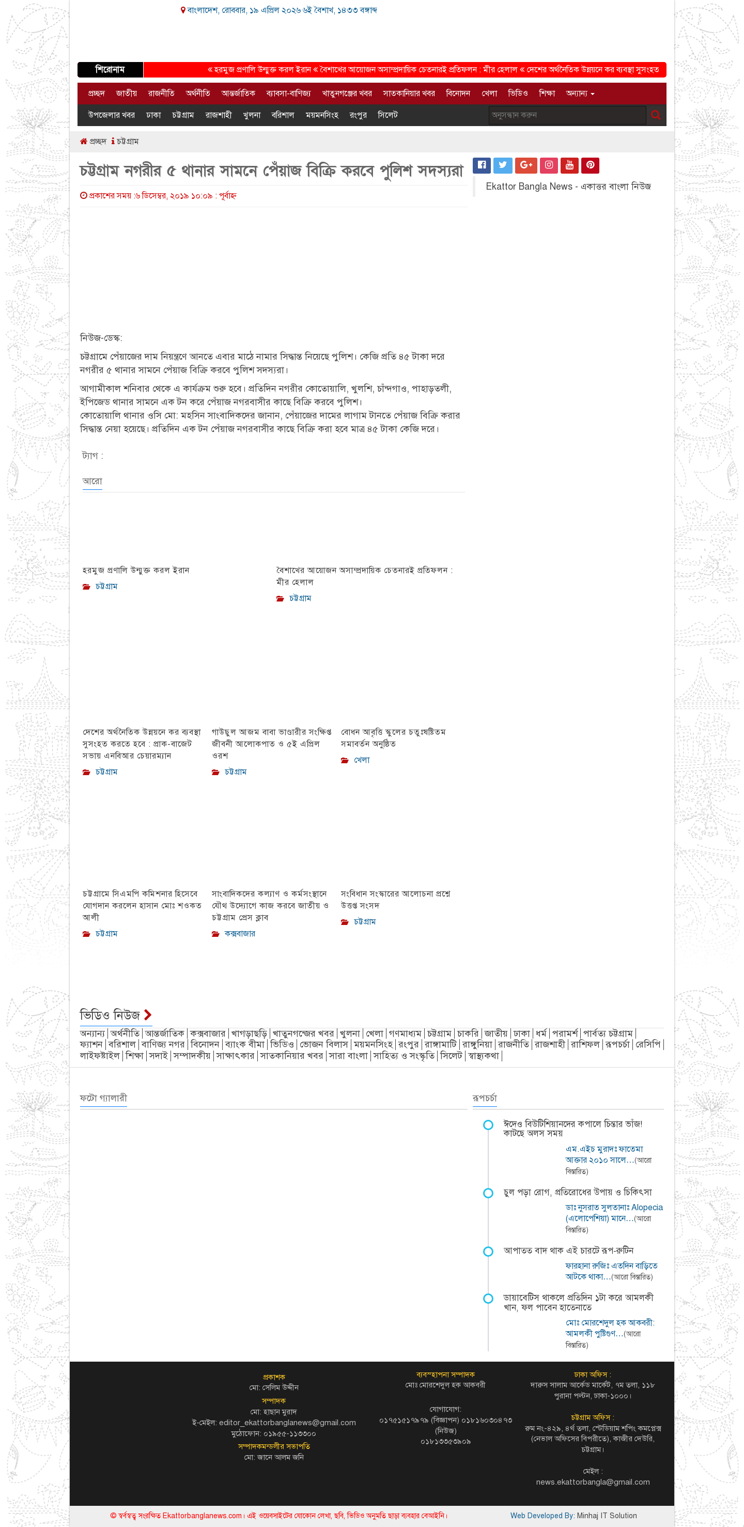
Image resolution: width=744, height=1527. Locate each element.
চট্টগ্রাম (183, 115)
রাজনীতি (161, 93)
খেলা (489, 93)
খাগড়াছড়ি (249, 1033)
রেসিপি (648, 1044)
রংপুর (358, 115)
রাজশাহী (219, 115)
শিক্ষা (547, 93)
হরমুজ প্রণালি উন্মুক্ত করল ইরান (265, 70)
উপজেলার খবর (111, 115)
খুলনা (251, 115)
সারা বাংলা (348, 1055)
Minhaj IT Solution (607, 1515)
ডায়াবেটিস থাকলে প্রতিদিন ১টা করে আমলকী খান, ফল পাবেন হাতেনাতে (579, 1302)
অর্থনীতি (198, 93)
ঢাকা (153, 115)
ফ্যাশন (91, 1044)
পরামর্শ (565, 1033)
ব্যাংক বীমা (245, 1044)
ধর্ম (541, 1033)
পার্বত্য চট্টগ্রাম (608, 1033)
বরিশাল (283, 115)
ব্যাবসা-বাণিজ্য (289, 93)
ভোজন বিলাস (324, 1044)
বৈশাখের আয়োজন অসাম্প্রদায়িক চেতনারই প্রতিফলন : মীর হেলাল (421, 70)
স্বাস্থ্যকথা (483, 1055)
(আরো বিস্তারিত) (632, 1277)
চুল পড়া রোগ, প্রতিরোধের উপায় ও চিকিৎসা (578, 1192)
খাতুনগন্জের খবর (303, 1033)
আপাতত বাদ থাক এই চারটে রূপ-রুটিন (568, 1250)
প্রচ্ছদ (96, 93)
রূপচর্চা (618, 1044)
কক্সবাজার (208, 1033)
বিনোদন (458, 93)
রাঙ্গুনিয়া (477, 1044)
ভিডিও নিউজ (116, 1015)
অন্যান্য (580, 93)
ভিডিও (518, 93)
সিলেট (388, 115)
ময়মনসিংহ (322, 115)
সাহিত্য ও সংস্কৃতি (404, 1055)
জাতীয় (126, 93)
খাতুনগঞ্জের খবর (347, 93)
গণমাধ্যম (405, 1033)
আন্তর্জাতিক (238, 93)
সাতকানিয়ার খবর (409, 93)
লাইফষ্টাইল (100, 1055)
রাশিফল (585, 1044)
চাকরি (468, 1033)
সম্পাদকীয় (192, 1055)
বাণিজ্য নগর (163, 1044)
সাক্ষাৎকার (235, 1055)
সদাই (158, 1055)
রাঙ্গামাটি (441, 1044)
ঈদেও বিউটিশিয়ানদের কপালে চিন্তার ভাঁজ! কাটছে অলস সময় (573, 1129)
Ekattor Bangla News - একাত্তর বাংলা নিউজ (568, 186)
